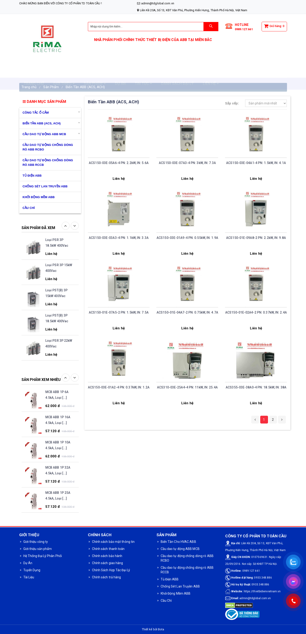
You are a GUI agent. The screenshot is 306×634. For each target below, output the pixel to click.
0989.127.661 (244, 29)
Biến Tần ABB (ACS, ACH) (85, 87)
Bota (161, 629)
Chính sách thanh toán (108, 549)
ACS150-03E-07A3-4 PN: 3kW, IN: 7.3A (187, 163)
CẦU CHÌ (29, 208)
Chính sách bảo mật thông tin (113, 542)
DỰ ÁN (120, 72)
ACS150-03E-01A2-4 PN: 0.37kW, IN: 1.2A (118, 387)
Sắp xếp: (232, 103)
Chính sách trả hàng (106, 577)
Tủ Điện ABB (32, 175)
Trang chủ (29, 87)
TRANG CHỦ (34, 72)
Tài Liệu (28, 577)
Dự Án (27, 563)
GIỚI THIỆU (63, 72)
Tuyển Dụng (32, 570)
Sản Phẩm (51, 87)
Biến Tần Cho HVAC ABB (178, 542)
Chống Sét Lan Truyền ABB (45, 186)
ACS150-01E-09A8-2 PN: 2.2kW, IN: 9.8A (256, 238)
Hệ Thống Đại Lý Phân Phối (42, 556)
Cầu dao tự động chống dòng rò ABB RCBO (48, 147)
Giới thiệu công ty (35, 542)
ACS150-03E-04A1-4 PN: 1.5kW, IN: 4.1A (256, 163)
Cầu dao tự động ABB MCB (44, 134)
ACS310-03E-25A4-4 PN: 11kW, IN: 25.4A (187, 387)
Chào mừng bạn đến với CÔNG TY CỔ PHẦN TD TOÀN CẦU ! (60, 3)
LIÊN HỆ (211, 72)
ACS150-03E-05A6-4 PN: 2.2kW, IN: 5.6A (119, 163)
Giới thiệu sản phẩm (37, 549)
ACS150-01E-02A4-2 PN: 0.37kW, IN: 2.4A (256, 312)
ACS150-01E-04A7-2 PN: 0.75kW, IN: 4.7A (187, 312)
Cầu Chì (166, 600)
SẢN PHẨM (95, 72)
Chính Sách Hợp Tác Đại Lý (111, 570)
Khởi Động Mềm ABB (39, 197)
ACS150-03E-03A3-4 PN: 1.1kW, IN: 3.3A (119, 238)
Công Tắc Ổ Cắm (36, 112)
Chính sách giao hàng (107, 563)
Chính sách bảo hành (107, 556)
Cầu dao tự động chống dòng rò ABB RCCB (48, 162)
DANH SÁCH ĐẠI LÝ (177, 72)
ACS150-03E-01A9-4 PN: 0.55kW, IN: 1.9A (187, 238)
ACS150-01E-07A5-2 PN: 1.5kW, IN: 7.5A (119, 312)
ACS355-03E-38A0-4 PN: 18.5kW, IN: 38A (256, 387)
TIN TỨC (143, 72)
